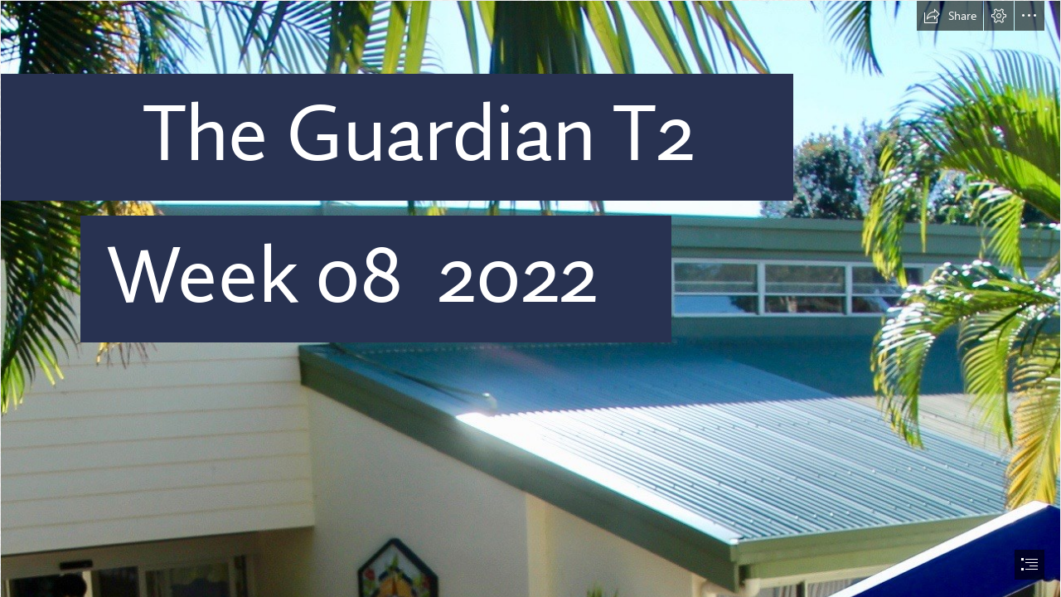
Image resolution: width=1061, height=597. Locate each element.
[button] (950, 16)
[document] (530, 298)
